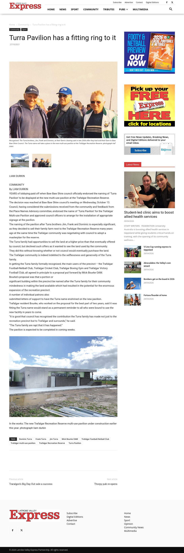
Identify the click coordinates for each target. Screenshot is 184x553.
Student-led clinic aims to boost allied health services (149, 214)
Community (91, 9)
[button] (171, 9)
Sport (75, 9)
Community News (134, 527)
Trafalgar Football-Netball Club (95, 439)
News (62, 9)
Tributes (108, 9)
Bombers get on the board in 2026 (159, 279)
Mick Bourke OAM (70, 439)
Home (51, 9)
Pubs (123, 9)
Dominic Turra (25, 439)
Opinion (128, 523)
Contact (139, 2)
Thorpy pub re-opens (105, 484)
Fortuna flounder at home (155, 295)
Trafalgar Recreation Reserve (52, 443)
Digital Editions (152, 2)
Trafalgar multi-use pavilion (23, 443)
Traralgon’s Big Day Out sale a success (31, 484)
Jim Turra (54, 439)
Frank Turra (41, 439)
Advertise (129, 2)
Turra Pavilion (75, 443)
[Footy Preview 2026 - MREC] (149, 72)
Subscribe (117, 2)
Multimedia (140, 9)
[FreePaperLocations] (149, 125)
